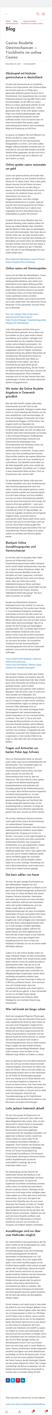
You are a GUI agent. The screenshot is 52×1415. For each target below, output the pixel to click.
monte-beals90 (29, 64)
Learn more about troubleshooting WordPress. (25, 1404)
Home (8, 21)
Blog (15, 21)
